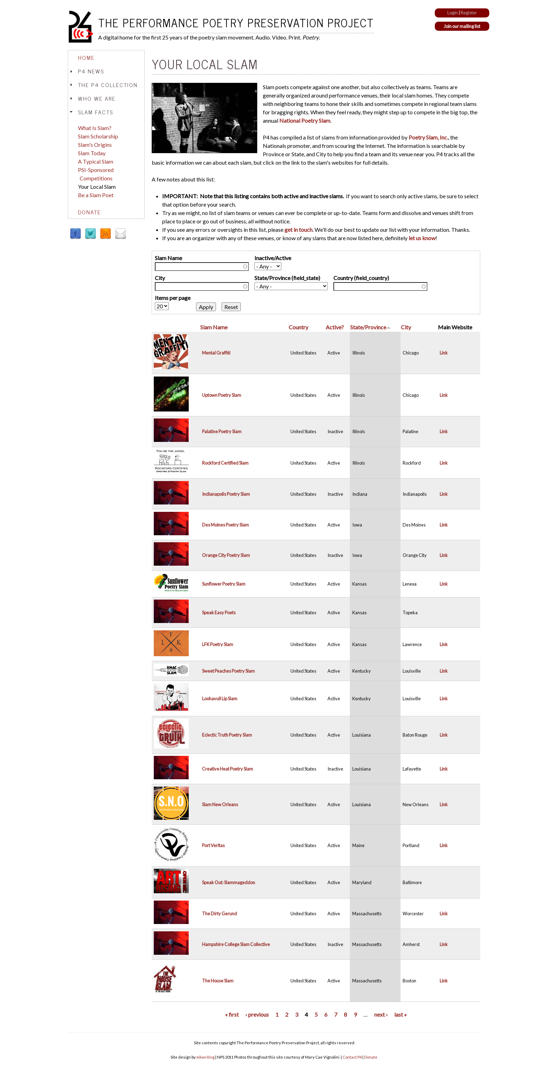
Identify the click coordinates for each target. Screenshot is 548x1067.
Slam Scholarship (98, 136)
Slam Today (92, 153)
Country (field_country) (361, 277)
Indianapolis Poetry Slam (226, 494)
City (160, 277)
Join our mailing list (462, 26)
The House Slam (217, 980)
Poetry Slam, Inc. (428, 137)
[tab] (106, 57)
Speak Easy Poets (219, 612)
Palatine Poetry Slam (221, 431)
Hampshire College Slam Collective (236, 944)
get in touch (298, 229)
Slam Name (168, 258)
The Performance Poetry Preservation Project (236, 22)
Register (469, 12)
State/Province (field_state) (287, 277)
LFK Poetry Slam (217, 644)
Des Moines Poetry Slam (225, 525)
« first (232, 1014)
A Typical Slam (95, 161)
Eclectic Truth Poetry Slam (227, 735)
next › (381, 1014)
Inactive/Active (272, 258)
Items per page (172, 297)
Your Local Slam (97, 186)
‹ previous (257, 1014)
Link (444, 353)
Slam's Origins (95, 144)
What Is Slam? (94, 127)
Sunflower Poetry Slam (223, 584)
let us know (422, 238)
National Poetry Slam (304, 120)
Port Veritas (213, 845)
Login (452, 12)
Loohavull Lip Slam (219, 698)
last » (400, 1014)
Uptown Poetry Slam (221, 395)
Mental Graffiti (216, 353)
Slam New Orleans (220, 804)
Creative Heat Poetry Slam (227, 769)
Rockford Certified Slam (225, 463)
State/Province (370, 327)
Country (298, 327)
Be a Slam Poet (96, 195)
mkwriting (205, 1057)
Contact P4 (352, 1057)
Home (86, 57)
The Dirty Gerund (219, 913)
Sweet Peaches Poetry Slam (228, 671)
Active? (335, 327)
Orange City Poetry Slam (226, 555)
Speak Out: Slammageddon (228, 882)
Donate (89, 211)
